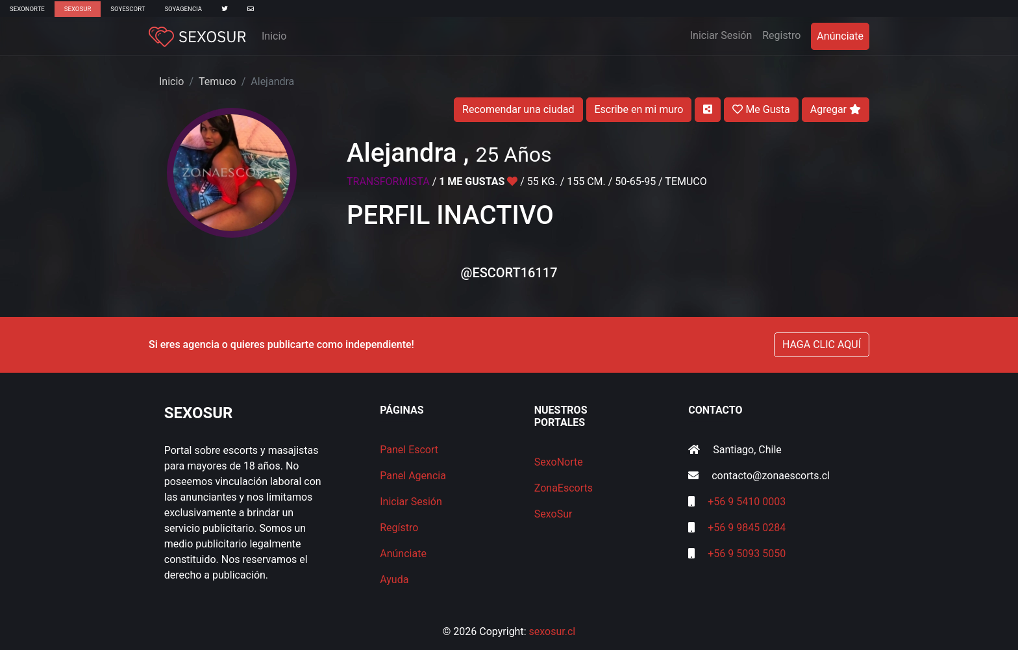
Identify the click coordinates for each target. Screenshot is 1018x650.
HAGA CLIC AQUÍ (821, 344)
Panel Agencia (413, 475)
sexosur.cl (552, 631)
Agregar (835, 109)
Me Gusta (760, 109)
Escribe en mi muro (639, 109)
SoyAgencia (183, 8)
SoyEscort (127, 8)
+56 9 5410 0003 (747, 501)
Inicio (274, 36)
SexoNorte (27, 8)
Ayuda (394, 579)
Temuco (217, 81)
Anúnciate (840, 36)
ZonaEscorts (563, 488)
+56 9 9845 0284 (747, 527)
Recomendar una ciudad (518, 109)
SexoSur (77, 8)
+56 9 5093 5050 (747, 553)
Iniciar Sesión (724, 34)
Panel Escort (409, 450)
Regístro (399, 527)
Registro (781, 35)
